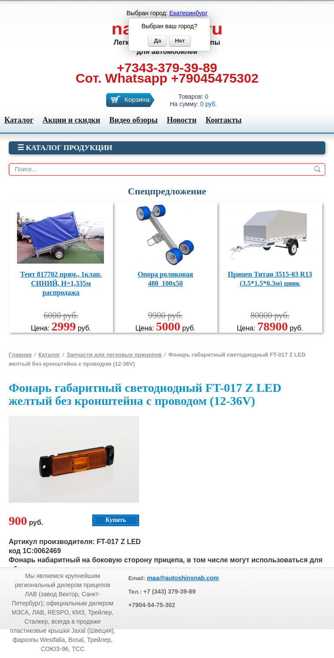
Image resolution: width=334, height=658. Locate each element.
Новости (181, 120)
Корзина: (137, 99)
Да (157, 40)
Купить (115, 520)
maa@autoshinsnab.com (183, 577)
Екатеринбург (188, 13)
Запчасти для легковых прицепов (114, 354)
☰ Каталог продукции (64, 148)
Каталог (18, 120)
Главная (20, 354)
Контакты (224, 120)
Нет (180, 40)
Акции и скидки (71, 120)
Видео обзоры (133, 120)
